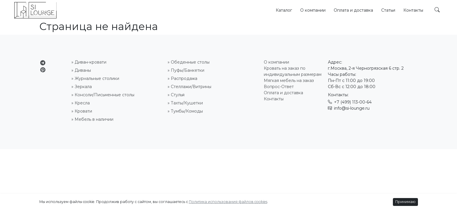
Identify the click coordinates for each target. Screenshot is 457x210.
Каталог (284, 10)
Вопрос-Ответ (279, 86)
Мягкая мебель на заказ (289, 80)
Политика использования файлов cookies (228, 202)
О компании (313, 10)
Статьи (388, 10)
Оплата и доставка (353, 10)
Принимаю (405, 202)
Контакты (413, 10)
